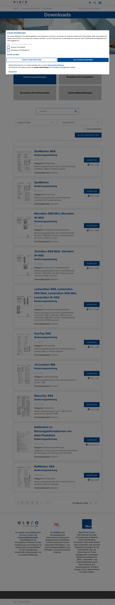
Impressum (13, 72)
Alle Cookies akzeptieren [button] (83, 60)
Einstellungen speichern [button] (31, 60)
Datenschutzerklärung (56, 65)
